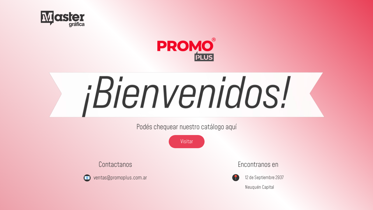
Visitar (186, 141)
